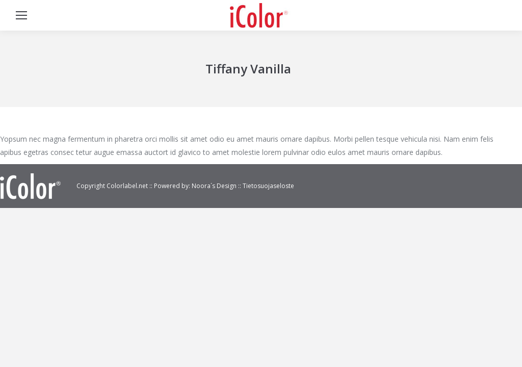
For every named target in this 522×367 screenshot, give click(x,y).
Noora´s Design (215, 185)
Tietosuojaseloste (268, 185)
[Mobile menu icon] (21, 15)
